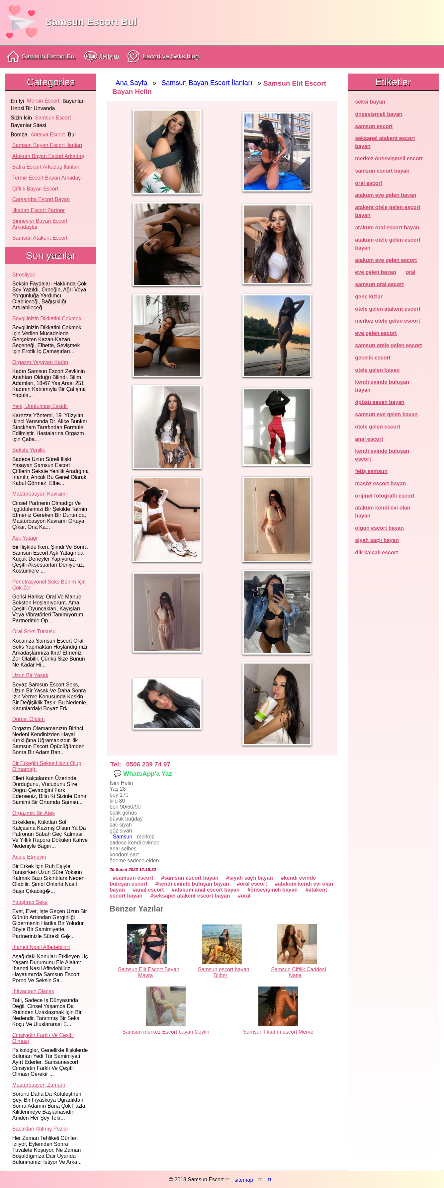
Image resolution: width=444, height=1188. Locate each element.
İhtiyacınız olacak (33, 991)
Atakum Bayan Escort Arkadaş (48, 156)
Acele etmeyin (29, 857)
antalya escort (48, 134)
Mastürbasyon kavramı (39, 494)
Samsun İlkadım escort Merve (278, 1032)
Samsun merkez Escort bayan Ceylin (165, 1032)
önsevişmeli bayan (274, 890)
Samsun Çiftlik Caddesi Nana (298, 972)
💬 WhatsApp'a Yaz (143, 773)
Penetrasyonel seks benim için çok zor (49, 585)
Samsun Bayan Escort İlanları (47, 145)
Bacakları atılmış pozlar (40, 1129)
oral (245, 896)
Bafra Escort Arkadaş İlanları (46, 167)
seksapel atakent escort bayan (191, 896)
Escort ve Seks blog (163, 56)
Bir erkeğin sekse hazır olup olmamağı (46, 766)
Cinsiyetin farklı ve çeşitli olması (43, 1038)
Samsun (123, 836)
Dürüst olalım (28, 719)
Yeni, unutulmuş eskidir (40, 406)
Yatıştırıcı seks (29, 902)
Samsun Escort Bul (91, 21)
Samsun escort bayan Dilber (223, 972)
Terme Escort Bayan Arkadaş (46, 178)
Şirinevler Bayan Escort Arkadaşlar (39, 224)
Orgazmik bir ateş (33, 813)
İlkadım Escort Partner (38, 210)
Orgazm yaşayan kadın (40, 362)
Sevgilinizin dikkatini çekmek (46, 318)
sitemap (243, 1179)
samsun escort (53, 117)
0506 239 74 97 (148, 764)
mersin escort (43, 101)
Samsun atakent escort (39, 238)
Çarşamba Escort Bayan (41, 199)
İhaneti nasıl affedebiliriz (41, 947)
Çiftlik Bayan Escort (35, 189)
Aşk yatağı (25, 538)
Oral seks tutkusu (34, 631)
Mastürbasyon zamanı (38, 1085)
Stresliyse (23, 274)
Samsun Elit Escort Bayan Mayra (148, 972)
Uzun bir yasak (30, 675)
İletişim (101, 56)
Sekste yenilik (28, 450)
